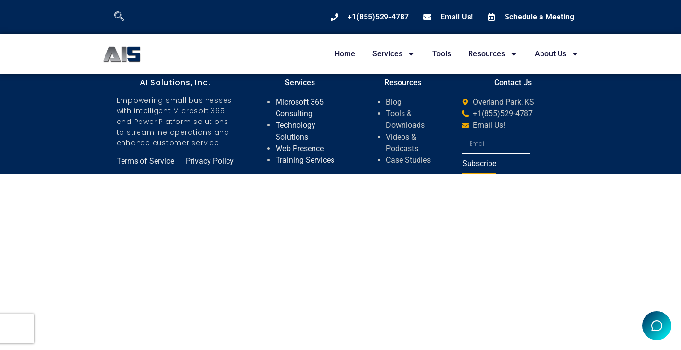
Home (344, 53)
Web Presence (300, 148)
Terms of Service (145, 161)
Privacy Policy (210, 161)
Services (393, 54)
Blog (394, 101)
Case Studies (408, 160)
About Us (557, 54)
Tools (441, 53)
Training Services (305, 160)
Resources (493, 54)
